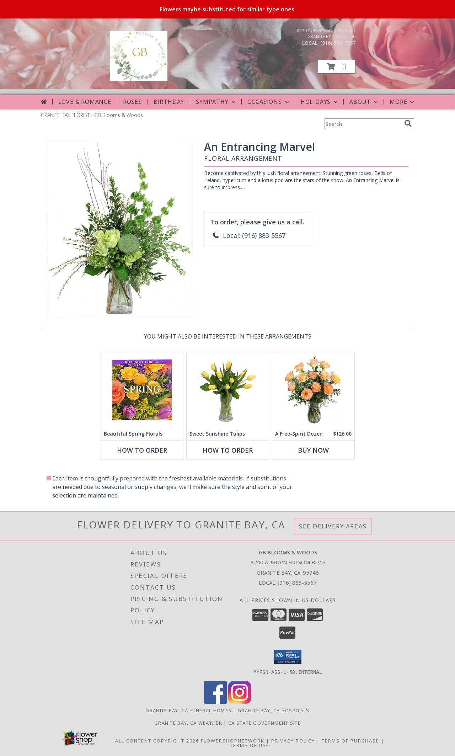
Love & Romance (84, 102)
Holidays (320, 102)
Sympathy (216, 102)
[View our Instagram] (239, 701)
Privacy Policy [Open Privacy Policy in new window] (293, 740)
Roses (132, 102)
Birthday (169, 102)
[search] (408, 123)
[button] (336, 67)
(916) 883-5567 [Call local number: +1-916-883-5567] (337, 42)
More (403, 102)
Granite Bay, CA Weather (188, 722)
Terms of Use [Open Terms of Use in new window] (249, 745)
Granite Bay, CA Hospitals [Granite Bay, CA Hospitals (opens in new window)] (273, 710)
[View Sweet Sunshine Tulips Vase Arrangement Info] (228, 389)
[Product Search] (363, 124)
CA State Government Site (264, 722)
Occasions (268, 102)
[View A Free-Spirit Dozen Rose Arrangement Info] (313, 389)
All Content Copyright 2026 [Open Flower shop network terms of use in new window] (157, 740)
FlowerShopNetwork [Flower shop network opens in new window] (232, 740)
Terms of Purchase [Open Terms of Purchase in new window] (350, 740)
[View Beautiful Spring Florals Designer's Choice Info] (142, 389)
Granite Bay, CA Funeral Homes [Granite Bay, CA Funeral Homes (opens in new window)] (188, 710)
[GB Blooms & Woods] (138, 78)
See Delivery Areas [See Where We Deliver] (333, 526)
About (364, 102)
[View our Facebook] (215, 701)
